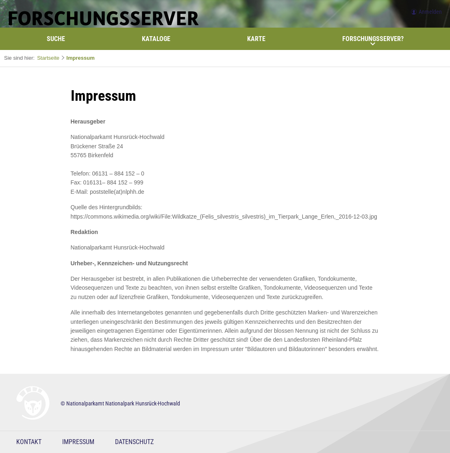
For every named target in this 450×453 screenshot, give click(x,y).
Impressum (80, 58)
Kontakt (28, 442)
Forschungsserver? (373, 40)
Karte (256, 39)
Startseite (48, 58)
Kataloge (156, 39)
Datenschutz (134, 442)
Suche (56, 39)
